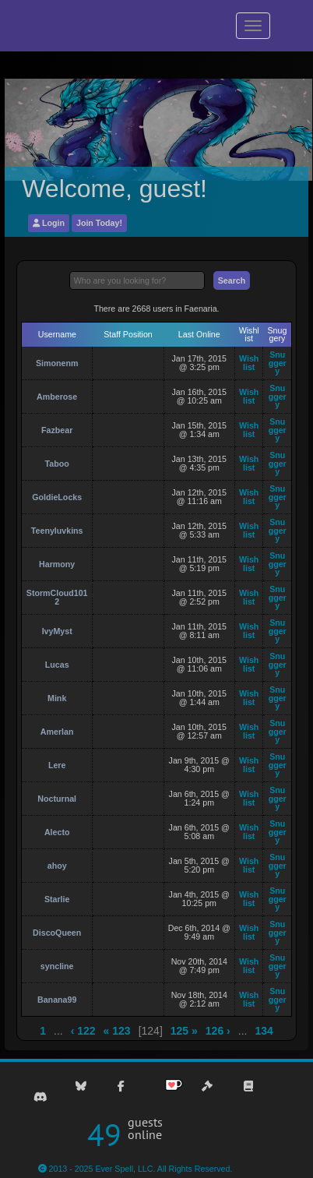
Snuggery (278, 363)
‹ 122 (83, 1031)
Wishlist (248, 363)
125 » (184, 1031)
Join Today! (99, 222)
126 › (218, 1031)
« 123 (117, 1031)
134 (264, 1031)
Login (49, 222)
